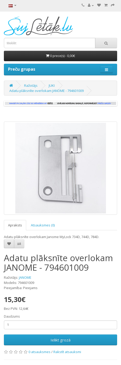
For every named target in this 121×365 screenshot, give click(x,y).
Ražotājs (31, 85)
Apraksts (15, 225)
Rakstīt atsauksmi (67, 351)
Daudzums (12, 316)
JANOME (25, 277)
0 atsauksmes (40, 351)
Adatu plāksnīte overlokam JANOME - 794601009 (46, 90)
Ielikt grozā (60, 339)
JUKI (52, 85)
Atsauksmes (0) (43, 225)
